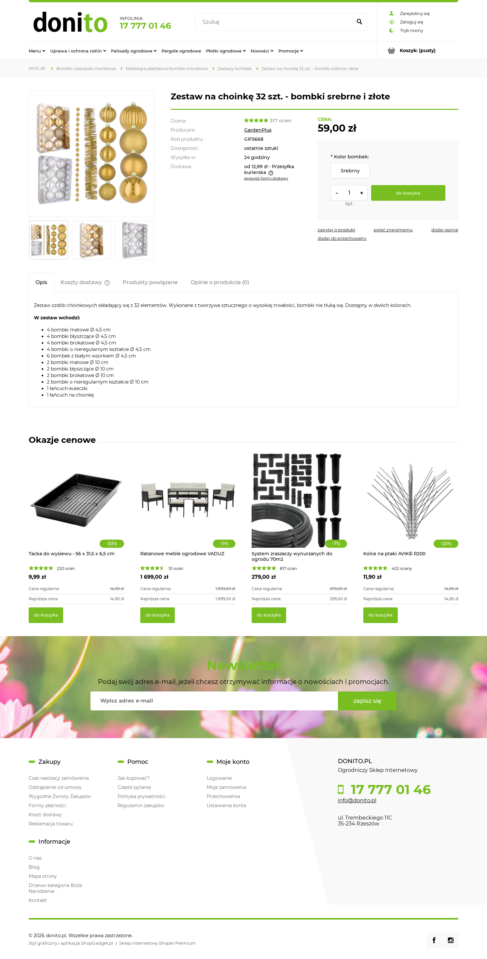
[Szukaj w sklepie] (275, 22)
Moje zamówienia (226, 787)
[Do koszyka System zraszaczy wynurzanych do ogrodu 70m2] (269, 615)
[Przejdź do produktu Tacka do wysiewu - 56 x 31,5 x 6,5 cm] (76, 507)
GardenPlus (257, 130)
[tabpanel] (243, 350)
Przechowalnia (223, 796)
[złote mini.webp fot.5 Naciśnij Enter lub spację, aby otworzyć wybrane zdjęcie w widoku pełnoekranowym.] (91, 154)
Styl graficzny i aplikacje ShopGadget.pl (71, 943)
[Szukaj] (359, 22)
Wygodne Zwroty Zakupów (60, 796)
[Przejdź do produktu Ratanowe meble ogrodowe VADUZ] (188, 507)
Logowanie (219, 778)
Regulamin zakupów (141, 805)
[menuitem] (37, 50)
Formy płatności (47, 805)
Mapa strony (43, 876)
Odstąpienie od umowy (55, 787)
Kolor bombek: (350, 156)
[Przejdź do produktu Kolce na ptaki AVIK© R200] (411, 507)
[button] (336, 229)
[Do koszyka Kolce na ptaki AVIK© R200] (380, 615)
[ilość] (349, 193)
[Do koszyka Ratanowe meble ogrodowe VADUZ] (157, 615)
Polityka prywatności (141, 796)
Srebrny (350, 171)
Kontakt (38, 900)
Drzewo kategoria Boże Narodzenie (55, 888)
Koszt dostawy (45, 815)
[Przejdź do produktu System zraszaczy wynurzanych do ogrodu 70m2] (299, 507)
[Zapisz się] (367, 700)
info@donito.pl (357, 800)
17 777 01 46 (145, 26)
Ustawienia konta (226, 805)
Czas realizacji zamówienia (59, 778)
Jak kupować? (133, 778)
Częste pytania (134, 787)
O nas (35, 858)
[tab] (41, 282)
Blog (34, 867)
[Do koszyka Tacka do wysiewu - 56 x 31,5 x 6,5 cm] (46, 615)
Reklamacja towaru (51, 824)
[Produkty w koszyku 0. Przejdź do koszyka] (417, 50)
